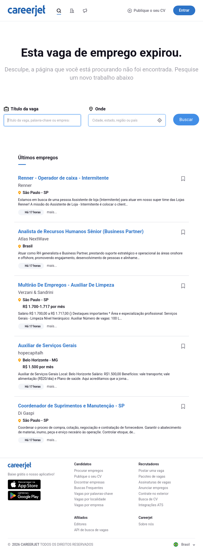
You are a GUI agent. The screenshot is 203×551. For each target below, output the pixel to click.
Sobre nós (146, 524)
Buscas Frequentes (88, 488)
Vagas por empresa (89, 505)
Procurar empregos (88, 471)
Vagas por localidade (90, 499)
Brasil (184, 544)
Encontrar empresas (89, 482)
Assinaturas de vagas (154, 482)
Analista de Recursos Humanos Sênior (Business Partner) (81, 231)
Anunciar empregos (153, 488)
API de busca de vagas (91, 530)
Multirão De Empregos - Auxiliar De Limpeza (66, 285)
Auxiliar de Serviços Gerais (47, 345)
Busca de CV (148, 499)
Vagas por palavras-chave (93, 494)
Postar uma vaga (151, 471)
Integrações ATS (150, 505)
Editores (80, 524)
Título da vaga (21, 108)
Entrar (184, 10)
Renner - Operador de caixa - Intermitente (63, 178)
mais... (52, 212)
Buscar (186, 119)
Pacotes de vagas (151, 476)
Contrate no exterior (153, 494)
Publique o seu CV (146, 10)
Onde (97, 108)
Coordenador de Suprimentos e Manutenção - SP (71, 406)
